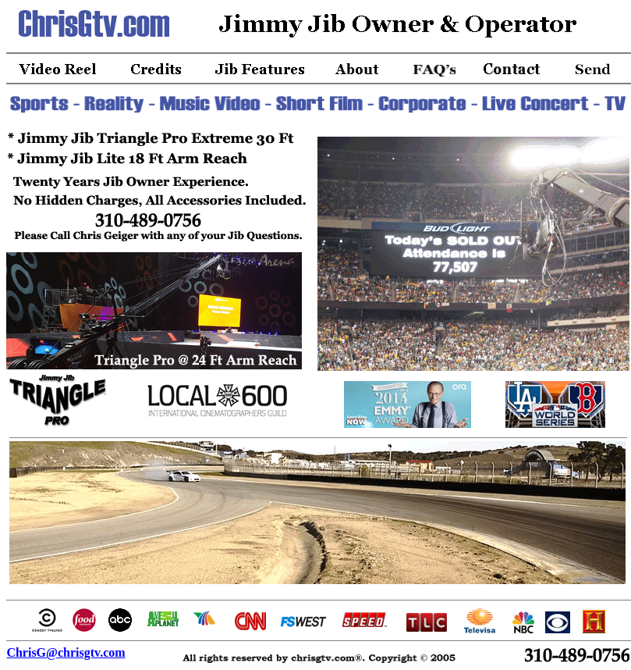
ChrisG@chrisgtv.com (65, 652)
